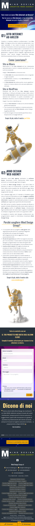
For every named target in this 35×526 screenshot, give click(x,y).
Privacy (5, 386)
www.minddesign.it (17, 279)
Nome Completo (7, 351)
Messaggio (6, 372)
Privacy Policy (13, 515)
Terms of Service (17, 520)
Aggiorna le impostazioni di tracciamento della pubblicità (17, 517)
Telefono (5, 365)
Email (4, 358)
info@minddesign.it (24, 467)
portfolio (27, 118)
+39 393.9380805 (24, 470)
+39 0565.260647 (11, 470)
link (16, 389)
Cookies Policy (21, 515)
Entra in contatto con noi (17, 26)
